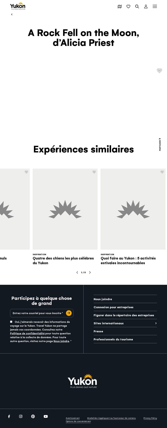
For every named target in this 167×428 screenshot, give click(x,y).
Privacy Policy (150, 418)
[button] (119, 6)
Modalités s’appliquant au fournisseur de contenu (111, 418)
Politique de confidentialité (27, 333)
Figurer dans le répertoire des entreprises (124, 315)
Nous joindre (61, 341)
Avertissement (73, 418)
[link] (17, 6)
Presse (98, 331)
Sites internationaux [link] (109, 323)
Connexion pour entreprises (113, 307)
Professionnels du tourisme (113, 339)
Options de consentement (78, 421)
